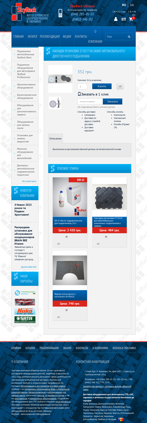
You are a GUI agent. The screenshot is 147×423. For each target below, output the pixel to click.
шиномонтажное (19, 392)
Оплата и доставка (124, 347)
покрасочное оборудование (43, 398)
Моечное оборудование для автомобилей (25, 153)
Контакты (81, 36)
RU (124, 5)
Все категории (29, 181)
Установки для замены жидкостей (25, 138)
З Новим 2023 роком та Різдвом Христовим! (23, 209)
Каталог (33, 36)
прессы (40, 395)
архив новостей (28, 266)
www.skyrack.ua (62, 401)
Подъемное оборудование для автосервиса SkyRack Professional (26, 71)
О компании (95, 36)
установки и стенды (54, 395)
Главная (18, 36)
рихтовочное (21, 398)
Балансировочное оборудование (26, 96)
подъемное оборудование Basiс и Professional (47, 389)
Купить (102, 86)
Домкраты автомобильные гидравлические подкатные (25, 170)
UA (132, 5)
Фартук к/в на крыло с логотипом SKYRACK (65, 295)
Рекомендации (50, 36)
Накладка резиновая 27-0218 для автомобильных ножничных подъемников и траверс (108, 222)
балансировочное (37, 392)
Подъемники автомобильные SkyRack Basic (25, 54)
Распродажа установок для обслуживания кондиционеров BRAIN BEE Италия (24, 235)
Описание (55, 138)
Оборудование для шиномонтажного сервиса (26, 110)
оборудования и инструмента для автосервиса (43, 386)
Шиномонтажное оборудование (26, 86)
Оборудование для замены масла (25, 125)
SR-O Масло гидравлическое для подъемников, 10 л (68, 222)
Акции (67, 36)
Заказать (112, 101)
